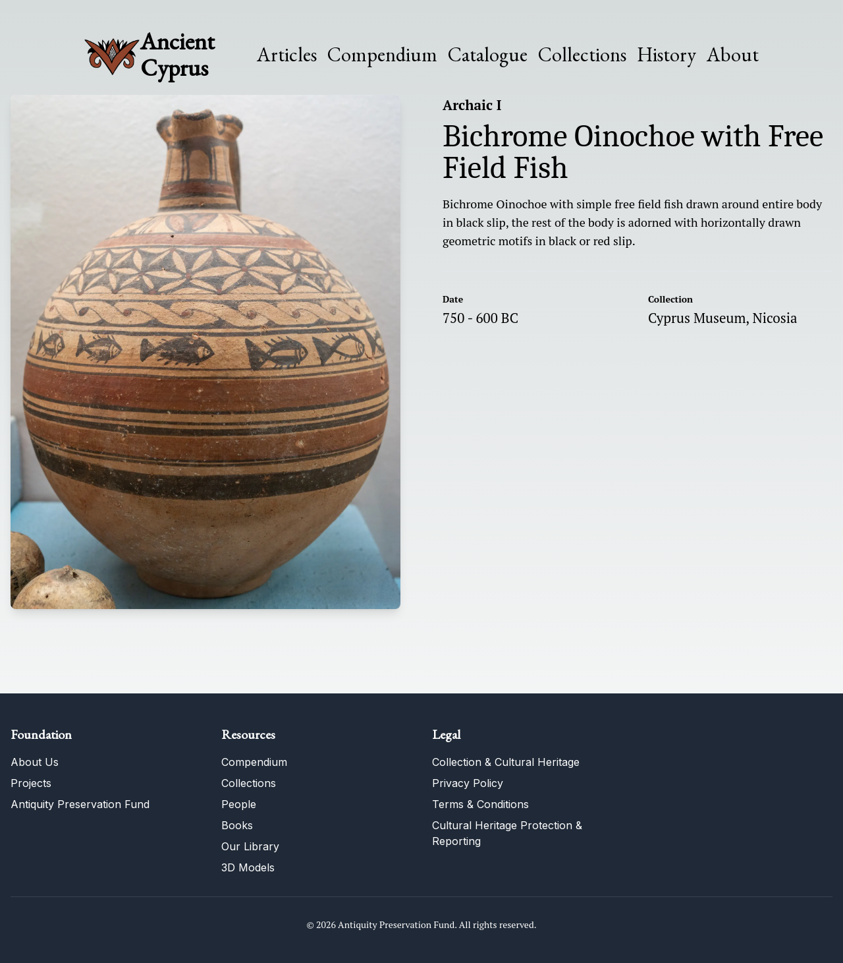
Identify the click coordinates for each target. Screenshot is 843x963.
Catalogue (488, 55)
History (666, 54)
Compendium (382, 55)
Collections (582, 55)
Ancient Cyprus (177, 54)
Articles (287, 55)
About (733, 55)
